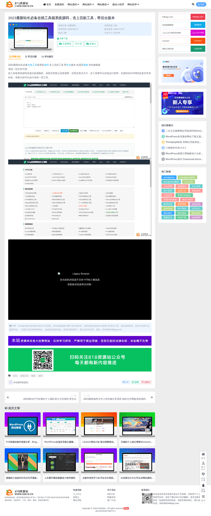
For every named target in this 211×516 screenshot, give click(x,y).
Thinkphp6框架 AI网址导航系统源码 (185, 142)
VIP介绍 (111, 494)
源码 (46, 64)
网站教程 (182, 212)
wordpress (169, 177)
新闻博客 (182, 204)
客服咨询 (111, 497)
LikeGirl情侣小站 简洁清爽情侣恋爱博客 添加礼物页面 (97, 443)
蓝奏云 (91, 44)
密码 (78, 44)
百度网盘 (65, 44)
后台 (68, 64)
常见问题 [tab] (31, 56)
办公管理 (196, 186)
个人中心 (77, 494)
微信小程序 (187, 199)
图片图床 (168, 190)
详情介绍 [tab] (14, 56)
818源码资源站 (18, 382)
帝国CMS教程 (170, 199)
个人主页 (188, 181)
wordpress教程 (171, 181)
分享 (126, 382)
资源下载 (182, 217)
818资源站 (101, 508)
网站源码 (196, 212)
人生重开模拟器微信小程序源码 (59, 477)
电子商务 (182, 208)
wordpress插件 (187, 177)
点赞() (146, 382)
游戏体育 (196, 204)
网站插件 (168, 212)
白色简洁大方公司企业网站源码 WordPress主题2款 (136, 479)
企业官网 (168, 186)
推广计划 (111, 500)
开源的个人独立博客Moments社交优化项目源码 (137, 443)
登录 (201, 4)
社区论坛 (196, 208)
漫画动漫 (168, 208)
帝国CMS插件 (184, 195)
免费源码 (72, 25)
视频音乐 (168, 217)
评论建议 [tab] (47, 56)
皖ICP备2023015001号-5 (106, 511)
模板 (85, 64)
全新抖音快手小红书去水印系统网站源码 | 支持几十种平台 (97, 479)
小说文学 (168, 195)
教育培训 (168, 204)
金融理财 (196, 217)
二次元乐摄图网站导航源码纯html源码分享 (188, 130)
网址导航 (77, 500)
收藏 (135, 382)
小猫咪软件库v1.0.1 (176, 147)
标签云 (76, 497)
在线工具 (32, 64)
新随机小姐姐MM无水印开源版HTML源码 (22, 479)
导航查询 (196, 190)
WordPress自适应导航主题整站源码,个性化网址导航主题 (60, 443)
